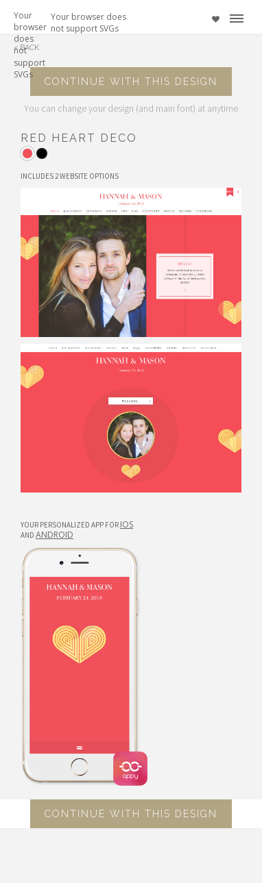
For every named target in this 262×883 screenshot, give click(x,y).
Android (54, 534)
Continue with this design (131, 81)
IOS (126, 524)
